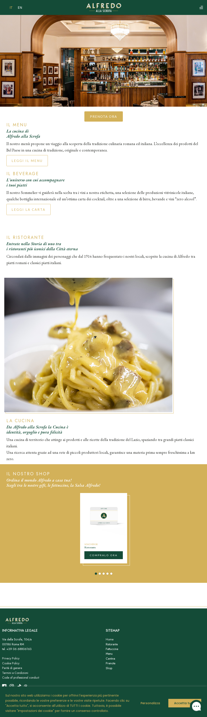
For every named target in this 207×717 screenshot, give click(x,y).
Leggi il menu (27, 161)
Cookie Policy (10, 663)
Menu (109, 654)
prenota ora (103, 116)
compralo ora (103, 555)
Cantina (110, 658)
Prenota (110, 663)
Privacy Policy (10, 658)
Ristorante (112, 644)
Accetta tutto (184, 703)
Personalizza (150, 703)
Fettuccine (112, 649)
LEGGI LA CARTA (29, 209)
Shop (109, 668)
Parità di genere (12, 668)
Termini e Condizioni (15, 673)
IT (11, 7)
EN (20, 7)
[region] (103, 701)
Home (109, 639)
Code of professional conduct (20, 677)
